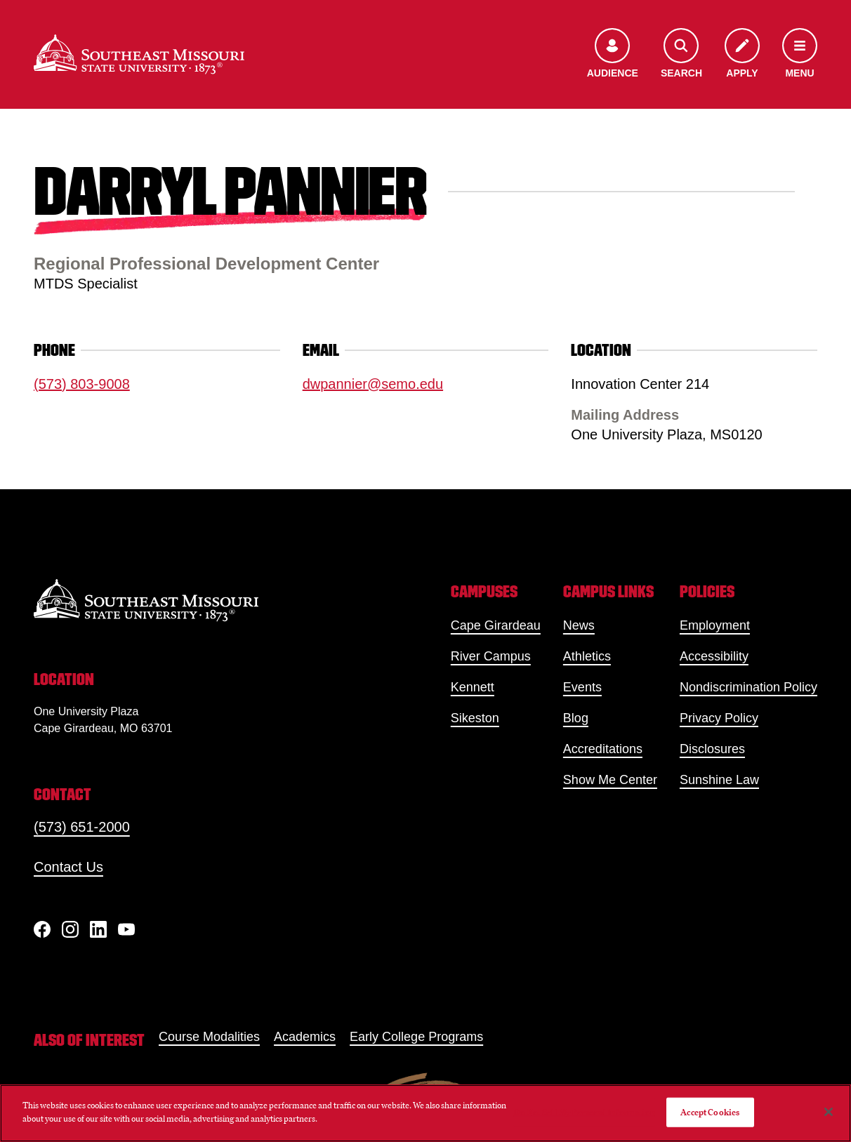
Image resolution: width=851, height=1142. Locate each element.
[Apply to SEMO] (742, 54)
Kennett (472, 687)
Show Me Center (610, 780)
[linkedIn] (98, 929)
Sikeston (475, 718)
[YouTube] (126, 929)
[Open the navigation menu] (799, 54)
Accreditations (602, 749)
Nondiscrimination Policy (748, 687)
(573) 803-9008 (82, 384)
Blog (575, 718)
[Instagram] (70, 929)
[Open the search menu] (681, 54)
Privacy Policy (719, 718)
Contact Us (68, 867)
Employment (715, 625)
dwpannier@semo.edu (373, 384)
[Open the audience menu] (612, 54)
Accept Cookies (709, 1112)
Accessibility (714, 656)
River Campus (491, 656)
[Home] (139, 54)
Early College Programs (416, 1037)
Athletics (587, 656)
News (579, 625)
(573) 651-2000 (82, 827)
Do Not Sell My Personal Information (584, 1112)
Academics (305, 1037)
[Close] (828, 1111)
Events (582, 687)
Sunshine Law (719, 780)
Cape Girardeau (496, 625)
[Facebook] (42, 929)
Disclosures (712, 749)
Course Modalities (209, 1037)
